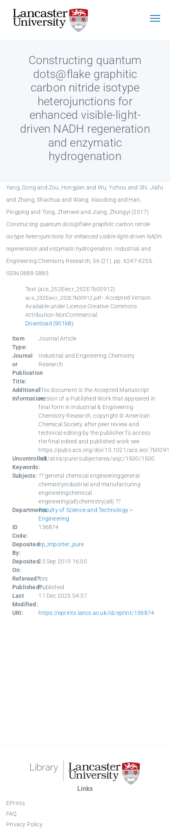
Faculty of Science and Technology (83, 510)
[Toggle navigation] (155, 19)
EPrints (15, 803)
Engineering (53, 518)
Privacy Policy (24, 824)
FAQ (11, 813)
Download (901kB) (49, 323)
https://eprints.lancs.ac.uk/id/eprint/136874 (96, 613)
